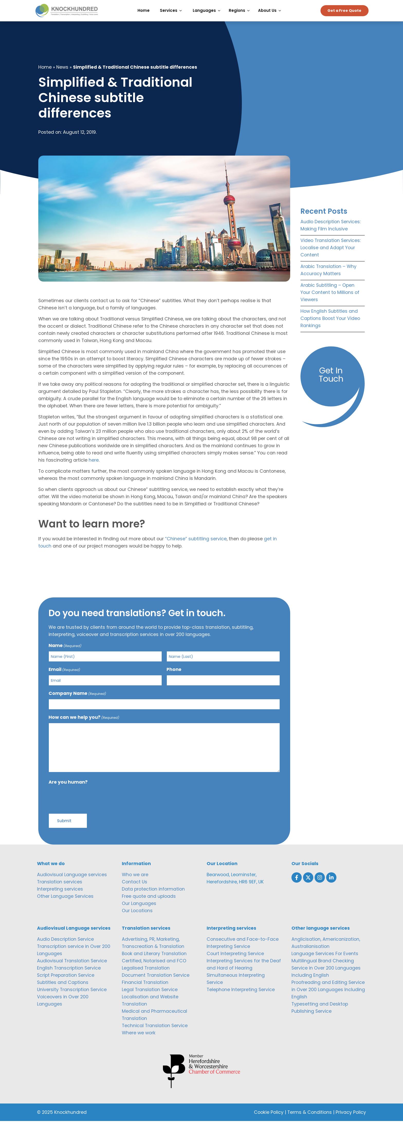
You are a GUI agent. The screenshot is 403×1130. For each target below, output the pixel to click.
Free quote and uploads (149, 905)
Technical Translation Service (155, 1035)
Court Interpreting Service (235, 963)
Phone (174, 679)
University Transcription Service (72, 999)
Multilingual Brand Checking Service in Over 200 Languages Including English (326, 977)
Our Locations (137, 920)
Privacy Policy (351, 1121)
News (62, 76)
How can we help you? (84, 726)
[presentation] (88, 807)
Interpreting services (60, 898)
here (94, 469)
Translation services (59, 891)
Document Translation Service (155, 984)
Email (64, 679)
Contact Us (134, 891)
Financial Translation (145, 992)
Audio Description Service (65, 948)
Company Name (77, 702)
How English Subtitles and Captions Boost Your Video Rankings (330, 327)
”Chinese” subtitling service (196, 548)
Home (45, 76)
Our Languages (139, 913)
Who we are (135, 884)
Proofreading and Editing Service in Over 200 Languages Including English (328, 999)
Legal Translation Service (150, 999)
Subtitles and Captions (62, 992)
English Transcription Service (69, 977)
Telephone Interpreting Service (241, 999)
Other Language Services (65, 905)
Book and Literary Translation (154, 963)
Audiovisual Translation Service (72, 970)
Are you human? (68, 791)
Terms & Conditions (309, 1121)
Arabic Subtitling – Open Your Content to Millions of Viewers (329, 301)
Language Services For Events (324, 963)
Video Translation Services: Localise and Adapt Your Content (330, 257)
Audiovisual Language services (72, 884)
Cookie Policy (268, 1121)
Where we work (138, 1042)
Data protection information (153, 898)
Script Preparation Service (65, 984)
